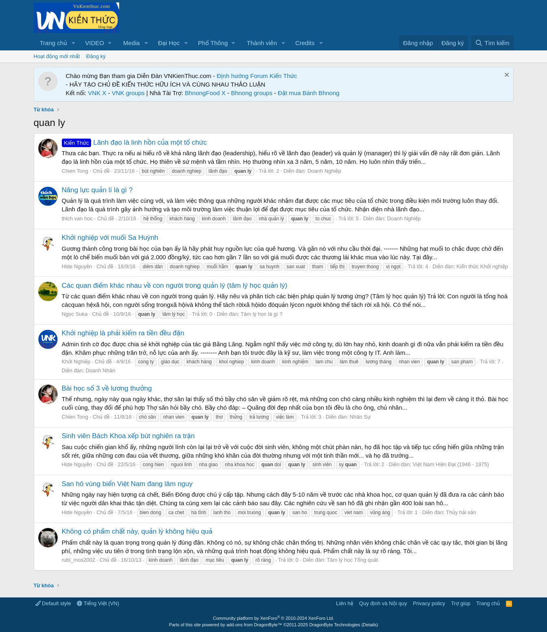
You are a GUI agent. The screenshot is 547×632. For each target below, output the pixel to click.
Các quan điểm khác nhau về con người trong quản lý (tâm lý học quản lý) (175, 285)
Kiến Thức (283, 75)
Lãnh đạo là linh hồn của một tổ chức (134, 142)
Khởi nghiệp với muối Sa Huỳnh (110, 237)
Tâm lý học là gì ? (262, 314)
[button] (73, 42)
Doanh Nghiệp (324, 171)
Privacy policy (429, 603)
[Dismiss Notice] (505, 76)
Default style (53, 603)
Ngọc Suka (75, 314)
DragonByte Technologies (334, 624)
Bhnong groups (251, 92)
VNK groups (128, 92)
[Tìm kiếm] (492, 42)
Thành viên (262, 42)
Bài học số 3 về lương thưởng (107, 388)
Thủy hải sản (461, 512)
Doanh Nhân (100, 370)
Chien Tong (75, 171)
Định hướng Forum (242, 75)
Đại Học (168, 42)
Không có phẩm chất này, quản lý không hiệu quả (137, 531)
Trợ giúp (460, 603)
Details (370, 624)
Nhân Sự (360, 417)
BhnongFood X (205, 92)
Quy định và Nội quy (383, 603)
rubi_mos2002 (78, 560)
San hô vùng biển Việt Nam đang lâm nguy (127, 484)
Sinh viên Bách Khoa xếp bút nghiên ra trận (128, 436)
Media (131, 42)
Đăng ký (96, 56)
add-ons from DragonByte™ (254, 624)
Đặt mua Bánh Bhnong (309, 92)
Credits (305, 42)
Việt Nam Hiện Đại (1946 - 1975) (451, 464)
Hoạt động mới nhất (57, 56)
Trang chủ (53, 42)
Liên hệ (344, 603)
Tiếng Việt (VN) (98, 603)
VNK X (97, 92)
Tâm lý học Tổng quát (352, 560)
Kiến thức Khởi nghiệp (482, 266)
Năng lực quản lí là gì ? (97, 190)
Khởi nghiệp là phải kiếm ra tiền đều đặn (123, 333)
